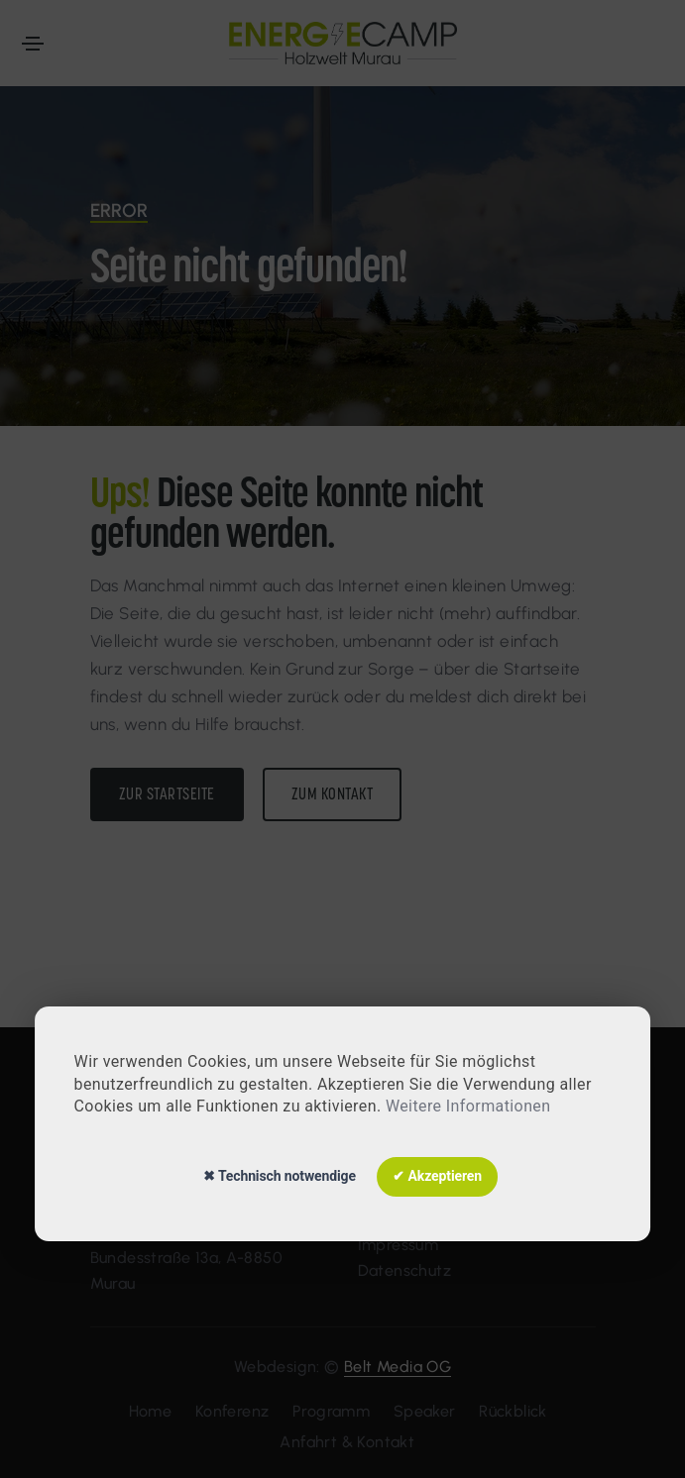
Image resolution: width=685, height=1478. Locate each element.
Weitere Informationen (468, 1106)
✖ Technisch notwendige (279, 1176)
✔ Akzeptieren (437, 1176)
